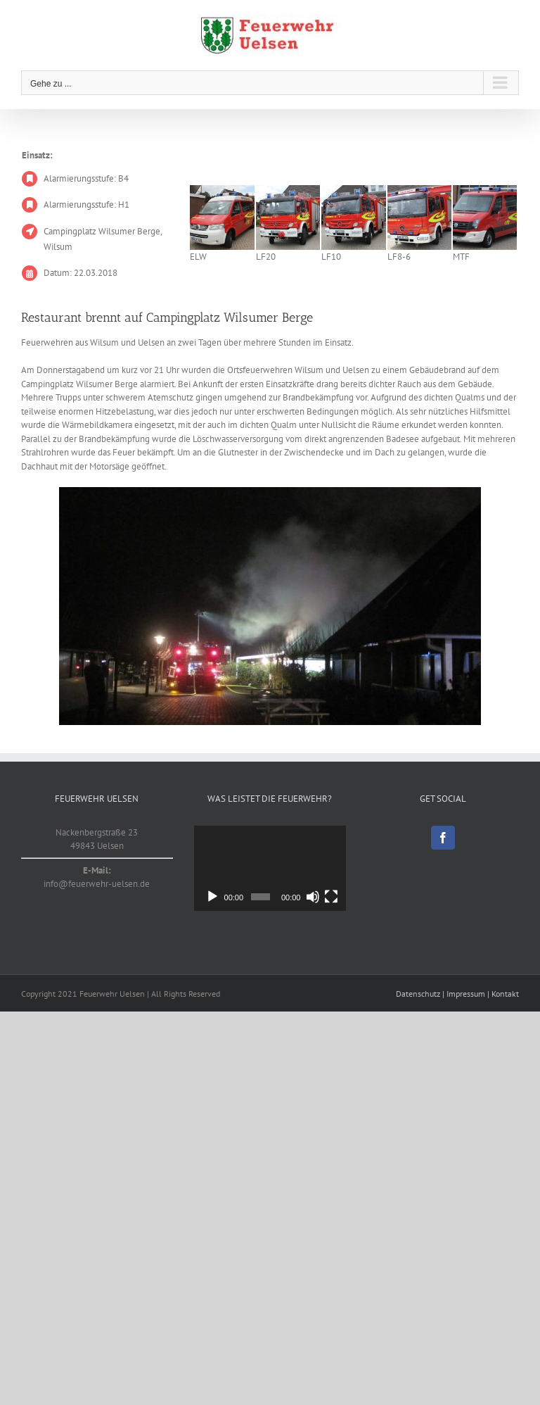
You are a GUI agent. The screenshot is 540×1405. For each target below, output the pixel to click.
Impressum (465, 993)
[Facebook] (443, 838)
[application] (270, 868)
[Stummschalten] (313, 897)
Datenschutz (418, 993)
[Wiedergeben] (212, 897)
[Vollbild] (331, 897)
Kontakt (505, 993)
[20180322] (270, 606)
